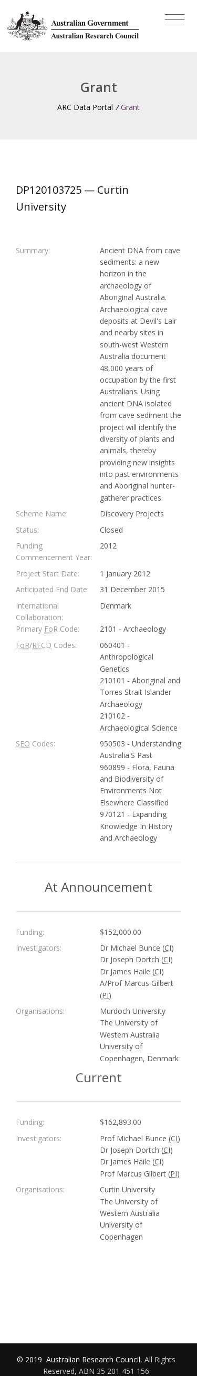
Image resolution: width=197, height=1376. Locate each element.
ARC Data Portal (85, 107)
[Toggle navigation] (175, 20)
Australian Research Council (93, 1359)
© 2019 (30, 1359)
